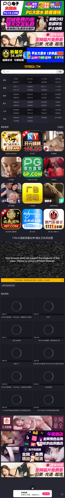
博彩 (4, 80)
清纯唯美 (30, 105)
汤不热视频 (58, 117)
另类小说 (30, 113)
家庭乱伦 (30, 110)
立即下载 (46, 494)
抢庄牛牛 (58, 82)
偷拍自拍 (30, 94)
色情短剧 (30, 121)
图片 (4, 103)
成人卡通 (44, 94)
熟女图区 (44, 105)
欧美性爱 (58, 94)
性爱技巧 (58, 113)
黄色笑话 (44, 113)
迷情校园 (16, 113)
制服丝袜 (16, 97)
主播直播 (44, 90)
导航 (4, 119)
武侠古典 (58, 110)
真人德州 (30, 79)
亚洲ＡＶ (16, 86)
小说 (4, 111)
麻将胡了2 (16, 82)
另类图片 (58, 105)
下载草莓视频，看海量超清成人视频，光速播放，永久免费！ (38, 280)
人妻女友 (44, 110)
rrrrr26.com (32, 67)
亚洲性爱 (16, 94)
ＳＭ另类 (58, 90)
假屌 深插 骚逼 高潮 (8, 285)
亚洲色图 (30, 102)
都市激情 (16, 110)
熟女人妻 (16, 90)
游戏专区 (58, 79)
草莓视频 (44, 117)
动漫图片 (58, 102)
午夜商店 (30, 117)
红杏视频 (16, 121)
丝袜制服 (30, 90)
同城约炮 (16, 117)
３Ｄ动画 (58, 86)
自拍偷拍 (30, 86)
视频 (4, 88)
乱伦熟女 (44, 97)
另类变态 (58, 97)
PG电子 (16, 79)
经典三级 (30, 97)
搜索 (60, 72)
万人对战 (44, 79)
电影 (4, 96)
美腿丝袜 (16, 105)
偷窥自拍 (16, 102)
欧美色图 (44, 102)
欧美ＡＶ (44, 86)
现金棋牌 (44, 82)
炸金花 (30, 82)
